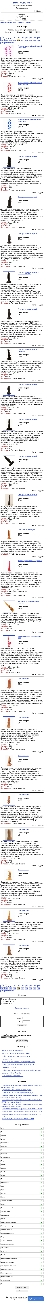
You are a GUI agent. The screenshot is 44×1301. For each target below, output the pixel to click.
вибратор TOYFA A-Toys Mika (11, 1073)
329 (31, 38)
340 (34, 40)
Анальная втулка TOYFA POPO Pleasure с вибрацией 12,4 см (22, 1111)
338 (26, 40)
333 (6, 40)
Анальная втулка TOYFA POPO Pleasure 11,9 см (18, 1119)
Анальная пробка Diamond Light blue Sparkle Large (18, 1062)
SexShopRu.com (22, 2)
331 (39, 38)
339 (30, 40)
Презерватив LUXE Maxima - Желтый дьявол (16, 1090)
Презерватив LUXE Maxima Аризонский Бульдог (18, 1092)
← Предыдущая (6, 38)
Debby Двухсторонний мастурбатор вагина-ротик (18, 1064)
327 (23, 38)
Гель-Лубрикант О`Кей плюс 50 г (12, 1076)
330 (35, 38)
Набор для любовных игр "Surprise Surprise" (16, 1056)
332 (2, 40)
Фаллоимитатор (7, 1059)
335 (14, 40)
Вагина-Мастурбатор (9, 1067)
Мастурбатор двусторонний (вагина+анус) (16, 1053)
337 (22, 40)
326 (19, 38)
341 (38, 40)
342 (2, 43)
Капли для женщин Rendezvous (12, 1050)
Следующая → (10, 43)
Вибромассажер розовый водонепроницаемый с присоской (21, 1070)
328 (27, 38)
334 (10, 40)
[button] (36, 1298)
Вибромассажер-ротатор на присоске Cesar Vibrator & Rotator (22, 1109)
